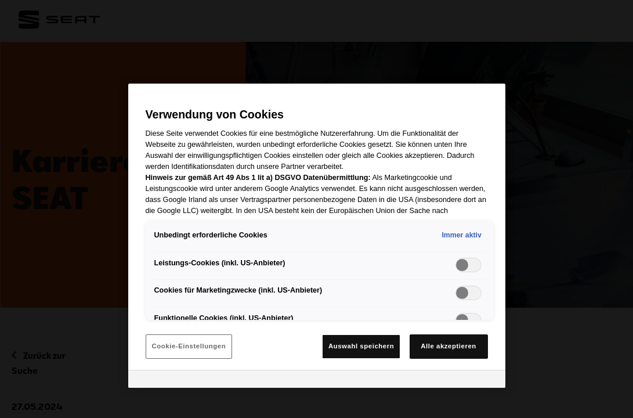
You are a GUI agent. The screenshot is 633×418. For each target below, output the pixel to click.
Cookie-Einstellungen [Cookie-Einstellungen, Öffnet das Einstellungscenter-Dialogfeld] (189, 346)
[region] (316, 236)
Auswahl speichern (361, 346)
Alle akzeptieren (448, 346)
